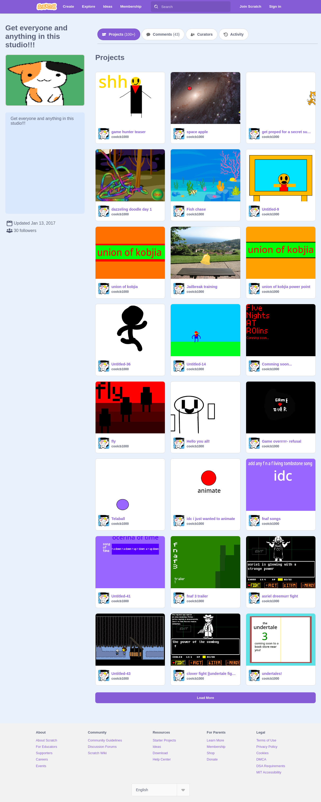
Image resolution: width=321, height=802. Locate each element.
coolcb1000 (120, 137)
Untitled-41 (120, 596)
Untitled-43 (120, 673)
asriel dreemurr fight (280, 596)
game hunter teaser (128, 132)
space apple (197, 132)
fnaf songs (271, 519)
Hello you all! (198, 441)
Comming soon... (277, 364)
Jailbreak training (202, 287)
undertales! (272, 673)
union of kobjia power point (286, 287)
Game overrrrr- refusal (281, 441)
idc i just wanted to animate (211, 519)
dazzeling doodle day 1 (131, 209)
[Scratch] (46, 6)
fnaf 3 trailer (197, 596)
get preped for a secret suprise (287, 132)
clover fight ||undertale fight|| (212, 673)
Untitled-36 (120, 364)
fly (113, 441)
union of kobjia (124, 287)
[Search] (156, 6)
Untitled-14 (196, 364)
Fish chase (196, 209)
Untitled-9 (270, 209)
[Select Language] (161, 790)
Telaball (118, 519)
